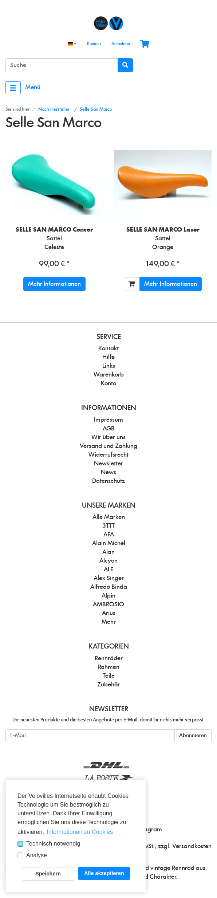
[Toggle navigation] (13, 87)
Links (108, 366)
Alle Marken (108, 517)
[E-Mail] (90, 735)
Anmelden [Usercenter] (120, 44)
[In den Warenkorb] (132, 284)
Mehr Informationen (54, 284)
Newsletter (108, 463)
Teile (109, 676)
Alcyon (108, 561)
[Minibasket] (145, 44)
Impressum (108, 420)
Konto (108, 383)
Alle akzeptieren (104, 873)
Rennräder (109, 658)
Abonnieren (193, 735)
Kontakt (94, 44)
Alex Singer (109, 578)
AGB (109, 429)
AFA (108, 534)
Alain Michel (108, 543)
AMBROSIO (108, 604)
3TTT (108, 526)
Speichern (48, 874)
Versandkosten (192, 846)
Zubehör (108, 685)
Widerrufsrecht (108, 455)
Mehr (109, 622)
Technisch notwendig (53, 843)
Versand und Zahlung (108, 446)
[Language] (72, 44)
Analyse (36, 855)
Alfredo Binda (108, 587)
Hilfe (108, 357)
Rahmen (108, 667)
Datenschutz (108, 481)
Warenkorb (109, 375)
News (108, 472)
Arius (108, 613)
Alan (108, 552)
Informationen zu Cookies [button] (80, 832)
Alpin (108, 596)
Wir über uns (108, 437)
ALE (108, 569)
